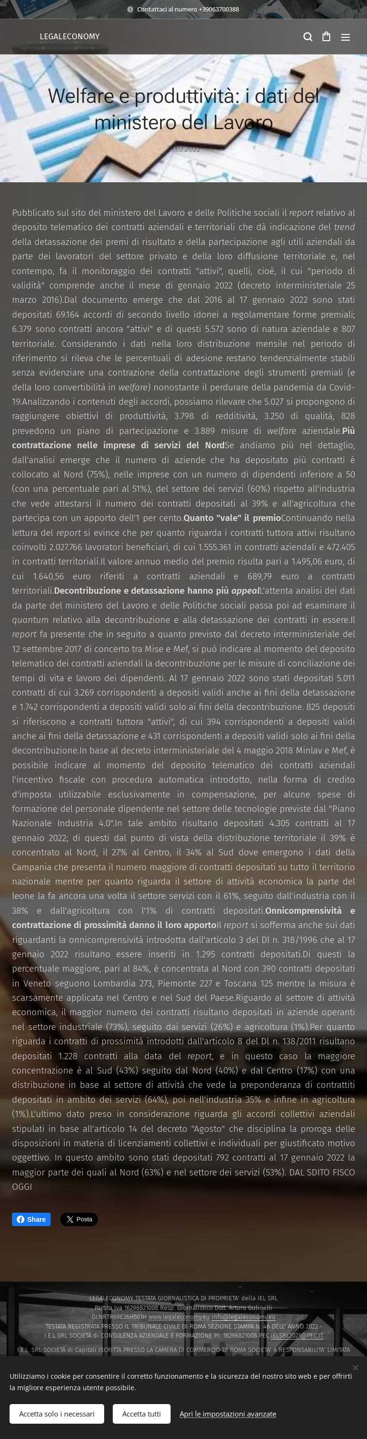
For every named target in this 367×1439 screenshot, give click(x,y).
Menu (345, 37)
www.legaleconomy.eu (179, 1316)
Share (31, 1219)
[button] (307, 37)
